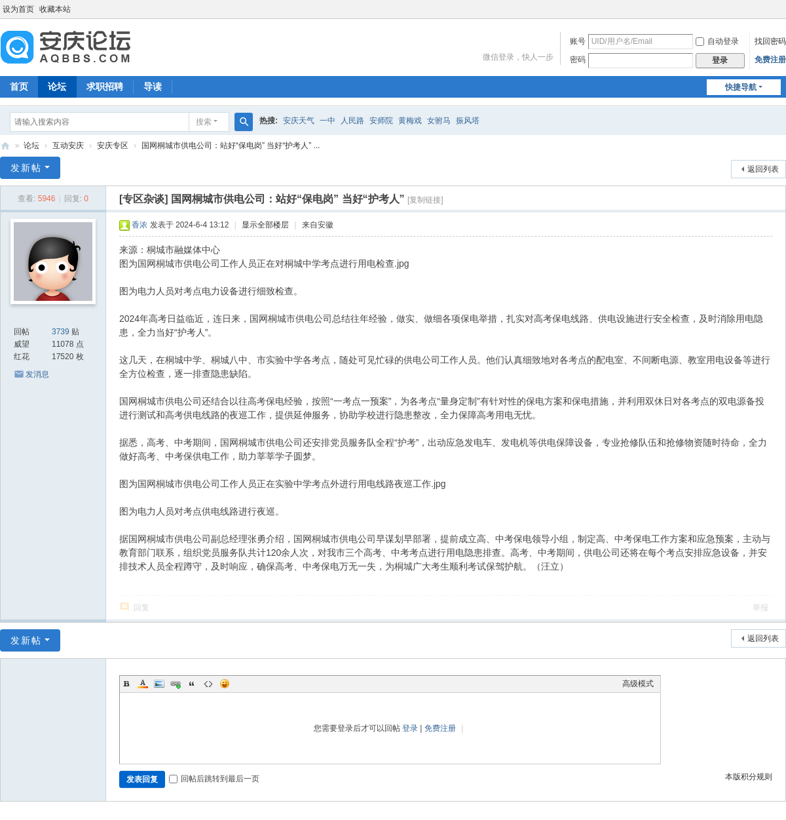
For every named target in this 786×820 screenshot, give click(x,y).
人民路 (352, 120)
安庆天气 (298, 120)
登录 (410, 728)
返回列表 (763, 169)
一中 (327, 120)
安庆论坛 (5, 145)
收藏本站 (55, 9)
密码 (578, 59)
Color (142, 683)
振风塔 (467, 120)
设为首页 (18, 9)
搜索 (204, 122)
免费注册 (770, 59)
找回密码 (770, 41)
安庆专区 (112, 145)
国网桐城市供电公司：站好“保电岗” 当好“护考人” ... (230, 145)
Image (159, 683)
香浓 (139, 224)
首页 (19, 86)
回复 (141, 607)
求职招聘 (104, 86)
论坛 (57, 86)
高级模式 (638, 683)
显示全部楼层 (265, 224)
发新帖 (26, 168)
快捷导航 (741, 87)
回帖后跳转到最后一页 (214, 778)
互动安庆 (68, 145)
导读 (152, 86)
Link (175, 683)
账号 (578, 41)
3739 (60, 331)
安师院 (381, 120)
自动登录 (717, 41)
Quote (191, 683)
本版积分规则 (748, 776)
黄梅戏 (410, 120)
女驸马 (439, 120)
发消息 (37, 374)
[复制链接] (425, 200)
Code (208, 683)
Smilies (224, 683)
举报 (760, 607)
